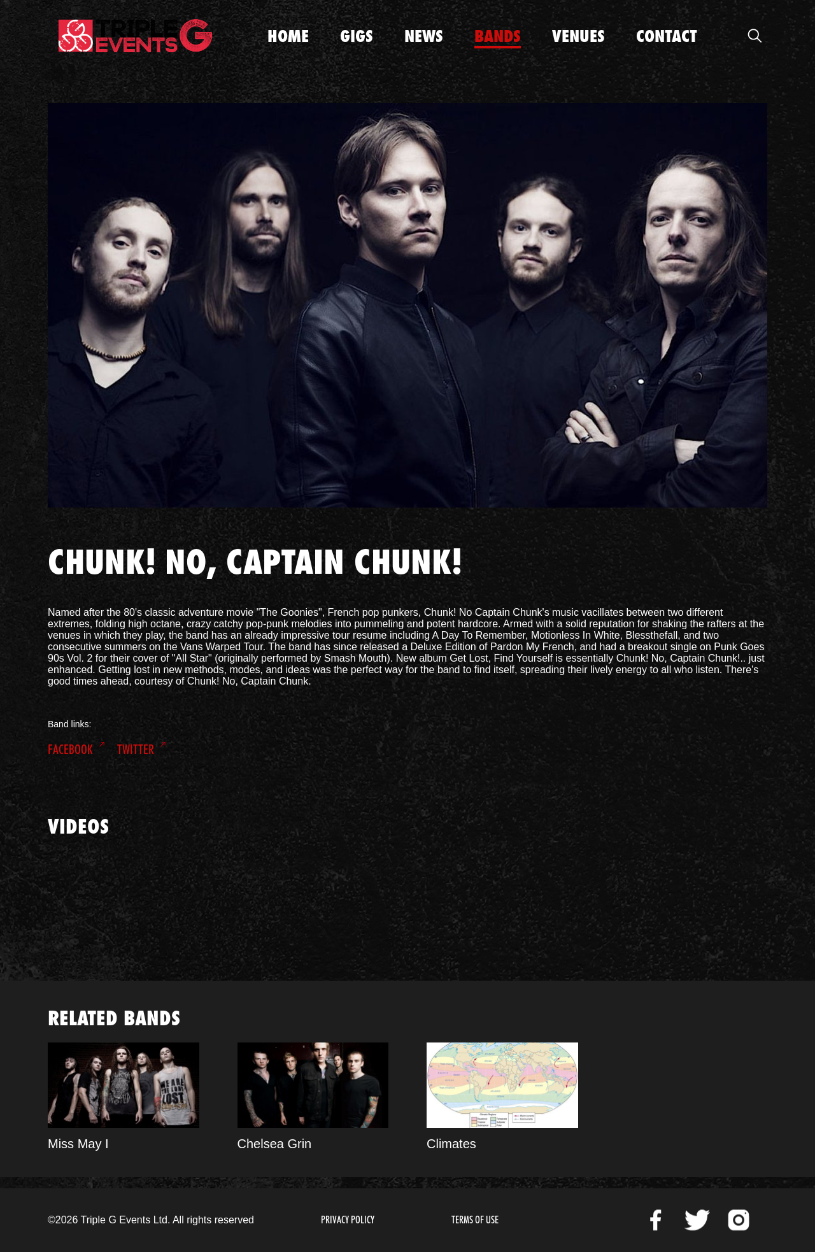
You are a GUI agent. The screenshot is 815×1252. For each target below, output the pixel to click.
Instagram (738, 1220)
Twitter (135, 749)
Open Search (754, 35)
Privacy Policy (347, 1220)
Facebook (70, 749)
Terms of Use (475, 1220)
